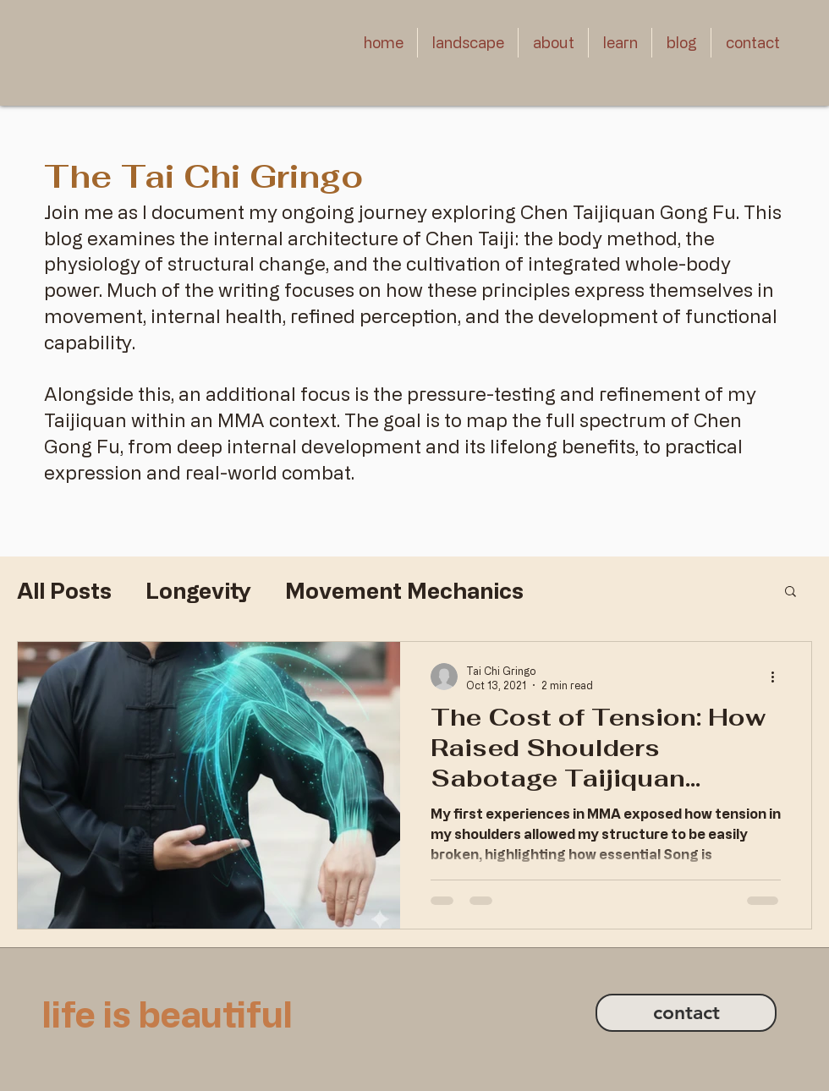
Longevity (198, 590)
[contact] (686, 1013)
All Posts (64, 590)
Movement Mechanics (404, 590)
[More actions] (778, 676)
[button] (468, 43)
